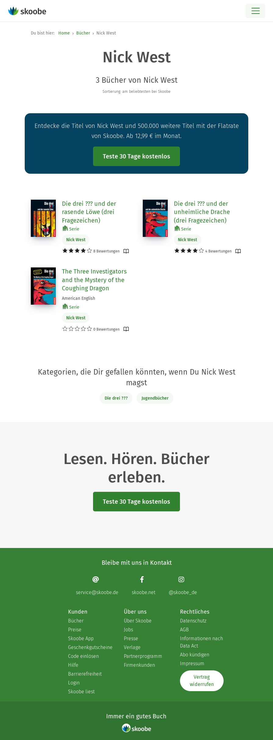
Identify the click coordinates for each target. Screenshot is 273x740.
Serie (71, 229)
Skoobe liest (81, 692)
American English (78, 298)
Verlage (132, 647)
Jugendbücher (155, 398)
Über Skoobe (138, 621)
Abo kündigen (194, 655)
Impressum (192, 663)
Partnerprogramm (143, 656)
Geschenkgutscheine (90, 647)
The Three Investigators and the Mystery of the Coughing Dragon (94, 280)
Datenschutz (193, 621)
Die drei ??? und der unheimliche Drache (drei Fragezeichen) (202, 212)
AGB (184, 630)
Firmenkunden (139, 665)
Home (64, 33)
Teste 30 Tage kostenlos (136, 156)
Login (74, 683)
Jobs (128, 630)
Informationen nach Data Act (201, 642)
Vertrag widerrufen (202, 680)
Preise (74, 630)
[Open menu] (255, 11)
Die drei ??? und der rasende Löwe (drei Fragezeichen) (89, 212)
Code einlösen (83, 656)
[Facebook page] (143, 585)
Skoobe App (81, 638)
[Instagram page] (183, 585)
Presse (131, 638)
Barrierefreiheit (85, 674)
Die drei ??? (116, 398)
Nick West (75, 239)
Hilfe (73, 665)
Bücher (83, 33)
